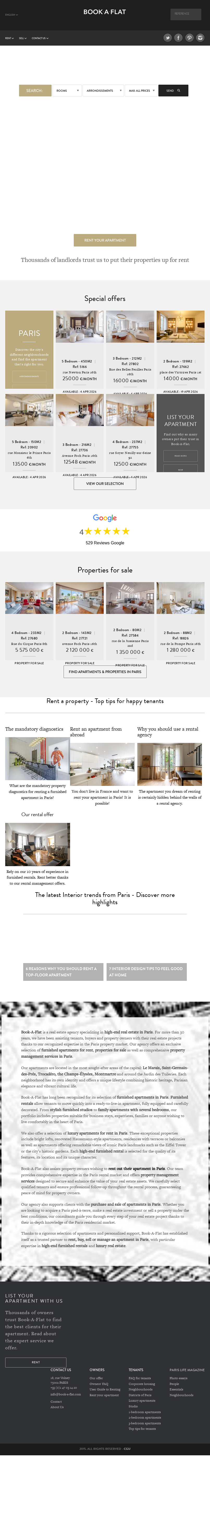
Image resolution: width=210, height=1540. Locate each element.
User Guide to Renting (105, 1395)
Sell (23, 38)
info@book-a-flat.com (66, 1400)
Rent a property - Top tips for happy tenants (105, 706)
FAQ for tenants (140, 1384)
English (11, 14)
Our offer (96, 1384)
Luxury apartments (142, 1405)
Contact (56, 1407)
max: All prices (139, 90)
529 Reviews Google (105, 545)
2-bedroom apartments (145, 1422)
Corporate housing (142, 1389)
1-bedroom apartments (145, 1416)
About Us (57, 1412)
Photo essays (178, 1384)
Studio (133, 1411)
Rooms (62, 90)
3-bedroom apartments (145, 1427)
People (174, 1389)
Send (173, 90)
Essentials (176, 1395)
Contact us (40, 38)
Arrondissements (100, 90)
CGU (127, 1452)
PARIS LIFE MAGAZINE (187, 1376)
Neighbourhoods (140, 1395)
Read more (181, 456)
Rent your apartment (105, 239)
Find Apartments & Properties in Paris (105, 675)
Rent (9, 38)
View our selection (105, 484)
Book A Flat (105, 17)
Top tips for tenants (142, 1433)
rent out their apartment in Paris (136, 1174)
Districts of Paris (140, 1400)
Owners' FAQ (99, 1389)
